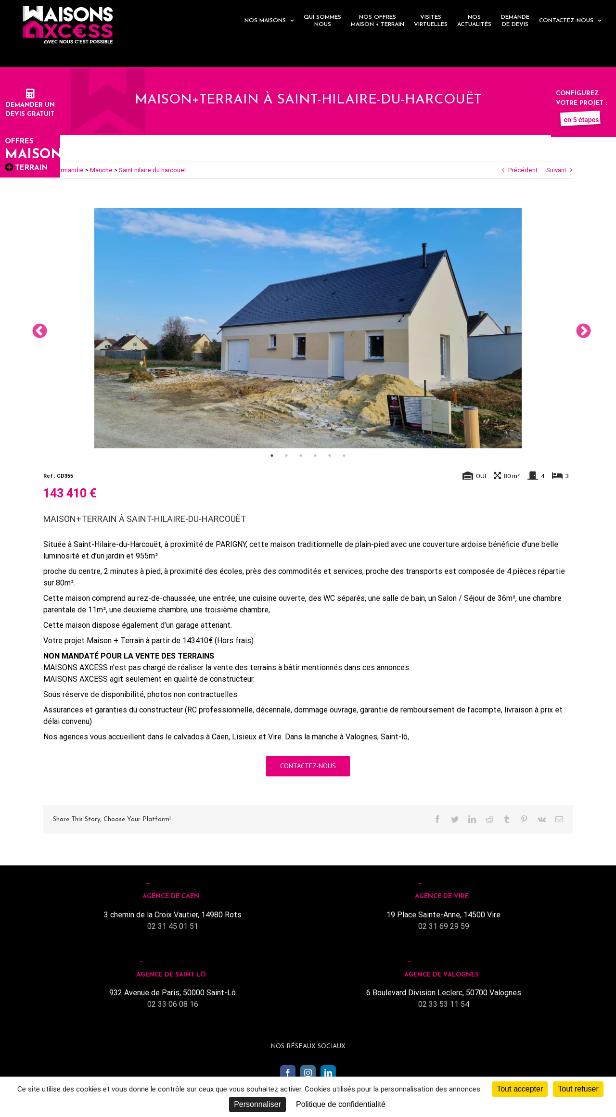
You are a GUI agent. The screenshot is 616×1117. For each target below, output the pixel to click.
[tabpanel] (308, 328)
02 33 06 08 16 (172, 1004)
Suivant (556, 170)
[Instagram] (308, 1072)
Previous (36, 328)
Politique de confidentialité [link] (340, 1104)
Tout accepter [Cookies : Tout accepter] (520, 1089)
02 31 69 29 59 (443, 926)
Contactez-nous (308, 766)
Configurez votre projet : (581, 102)
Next (580, 328)
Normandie (68, 170)
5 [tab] (329, 455)
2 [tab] (286, 455)
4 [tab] (315, 455)
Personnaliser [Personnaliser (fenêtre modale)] (257, 1104)
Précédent (523, 170)
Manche (101, 170)
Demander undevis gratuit (30, 104)
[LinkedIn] (328, 1072)
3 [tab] (301, 455)
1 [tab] (272, 455)
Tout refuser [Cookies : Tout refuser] (578, 1089)
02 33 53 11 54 (443, 1004)
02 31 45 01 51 (172, 926)
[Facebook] (287, 1072)
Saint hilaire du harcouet (152, 170)
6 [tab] (344, 455)
